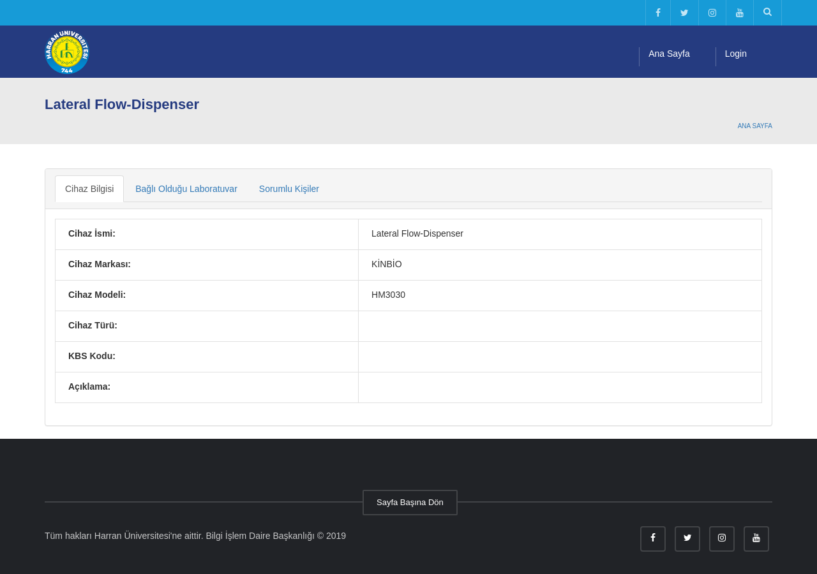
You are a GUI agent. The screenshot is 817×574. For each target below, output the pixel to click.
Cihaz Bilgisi (89, 189)
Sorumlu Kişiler (289, 189)
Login (736, 53)
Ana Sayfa (669, 53)
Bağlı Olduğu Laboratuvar (186, 189)
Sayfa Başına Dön (410, 502)
